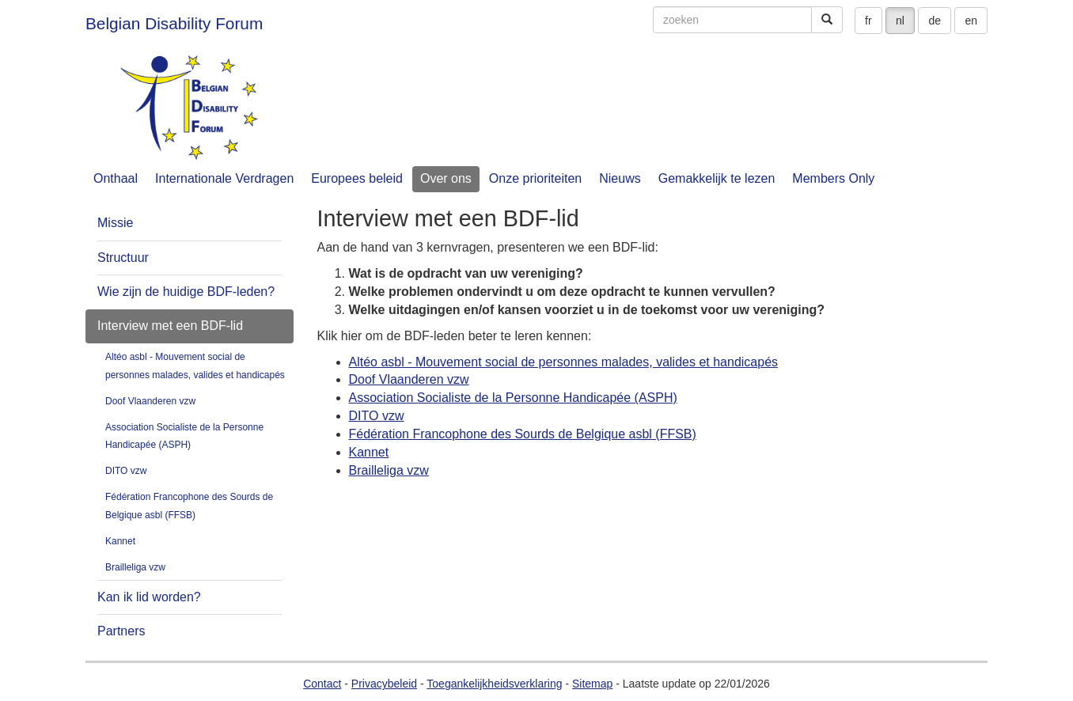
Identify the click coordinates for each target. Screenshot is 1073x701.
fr (868, 20)
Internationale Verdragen (224, 178)
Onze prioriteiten (535, 178)
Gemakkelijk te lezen (716, 178)
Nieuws (619, 178)
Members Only (833, 178)
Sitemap (592, 683)
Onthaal (115, 178)
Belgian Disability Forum (174, 23)
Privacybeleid (384, 683)
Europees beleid (357, 178)
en (971, 20)
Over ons (446, 178)
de (934, 20)
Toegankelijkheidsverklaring (494, 683)
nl (900, 20)
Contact (322, 683)
